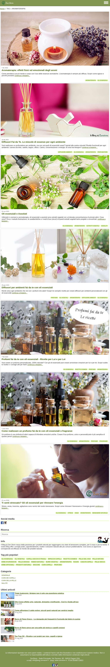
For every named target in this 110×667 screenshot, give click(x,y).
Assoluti (104, 226)
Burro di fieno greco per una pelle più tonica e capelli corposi (40, 628)
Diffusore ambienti (65, 152)
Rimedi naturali (37, 562)
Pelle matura (98, 559)
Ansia (77, 513)
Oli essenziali (103, 80)
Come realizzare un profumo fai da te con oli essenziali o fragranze (37, 431)
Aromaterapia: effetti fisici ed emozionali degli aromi (29, 70)
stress (70, 513)
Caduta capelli (87, 562)
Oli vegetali (63, 297)
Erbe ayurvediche (9, 562)
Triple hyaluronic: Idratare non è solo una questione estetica (39, 593)
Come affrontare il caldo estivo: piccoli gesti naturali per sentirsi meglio (44, 610)
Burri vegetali (52, 562)
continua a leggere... (22, 76)
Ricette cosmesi (81, 369)
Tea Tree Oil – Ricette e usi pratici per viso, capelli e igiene (38, 636)
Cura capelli (47, 565)
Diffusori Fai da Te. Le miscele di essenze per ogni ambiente (33, 142)
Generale (6, 575)
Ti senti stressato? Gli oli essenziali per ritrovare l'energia (32, 502)
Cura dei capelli (9, 578)
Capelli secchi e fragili (36, 559)
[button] (106, 2)
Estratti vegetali (93, 226)
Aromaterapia (91, 80)
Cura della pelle (9, 580)
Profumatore (102, 152)
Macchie (36, 565)
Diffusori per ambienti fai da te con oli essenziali (27, 287)
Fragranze (104, 441)
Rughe (76, 562)
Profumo (54, 297)
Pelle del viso (85, 559)
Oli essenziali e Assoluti (14, 213)
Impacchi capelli (55, 559)
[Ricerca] (55, 534)
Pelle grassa (23, 562)
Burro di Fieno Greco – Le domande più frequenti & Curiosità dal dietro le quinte (47, 619)
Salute (5, 583)
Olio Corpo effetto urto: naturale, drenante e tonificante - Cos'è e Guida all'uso (46, 602)
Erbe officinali (8, 565)
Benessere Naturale (100, 513)
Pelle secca (100, 562)
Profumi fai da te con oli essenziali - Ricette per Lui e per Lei (33, 359)
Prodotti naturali (23, 565)
